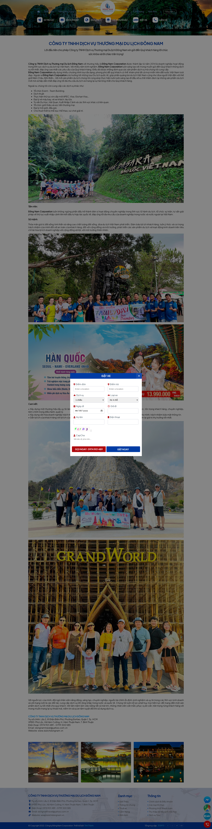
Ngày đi (89, 406)
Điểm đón (89, 384)
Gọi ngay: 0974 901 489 (89, 449)
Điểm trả (113, 384)
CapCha (106, 435)
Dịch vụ (79, 395)
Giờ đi (123, 406)
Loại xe (113, 395)
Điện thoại (123, 417)
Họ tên (89, 417)
